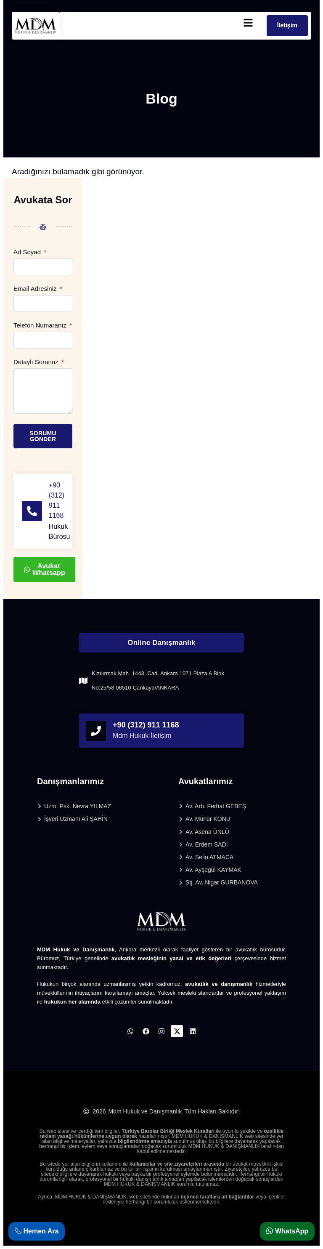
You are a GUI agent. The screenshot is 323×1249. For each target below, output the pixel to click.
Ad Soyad (27, 252)
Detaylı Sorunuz (36, 362)
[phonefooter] (96, 731)
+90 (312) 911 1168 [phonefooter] (146, 725)
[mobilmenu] (248, 23)
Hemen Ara (36, 1231)
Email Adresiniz (35, 288)
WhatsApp (287, 1231)
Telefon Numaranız (40, 325)
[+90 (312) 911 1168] (32, 511)
